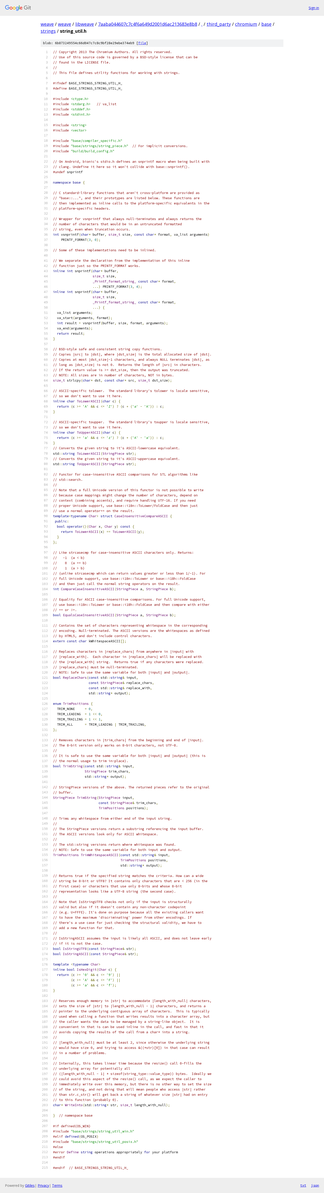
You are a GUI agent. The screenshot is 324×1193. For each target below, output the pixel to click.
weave (47, 24)
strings (48, 31)
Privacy (43, 1185)
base (266, 24)
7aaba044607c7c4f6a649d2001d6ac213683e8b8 (147, 24)
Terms (57, 1185)
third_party (219, 24)
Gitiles (30, 1185)
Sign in (314, 7)
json (315, 1185)
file (142, 43)
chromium (246, 24)
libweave (84, 24)
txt (303, 1185)
